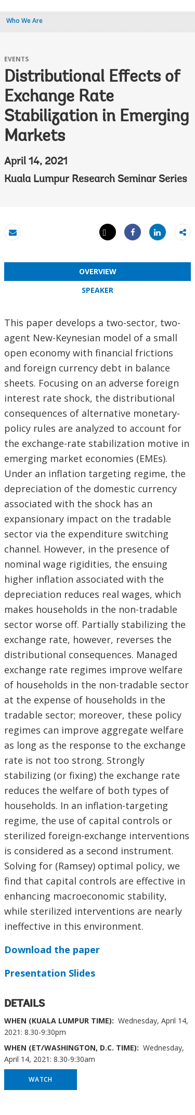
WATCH (41, 1079)
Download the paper (52, 949)
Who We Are (24, 20)
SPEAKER (97, 290)
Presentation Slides (49, 973)
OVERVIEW (97, 271)
